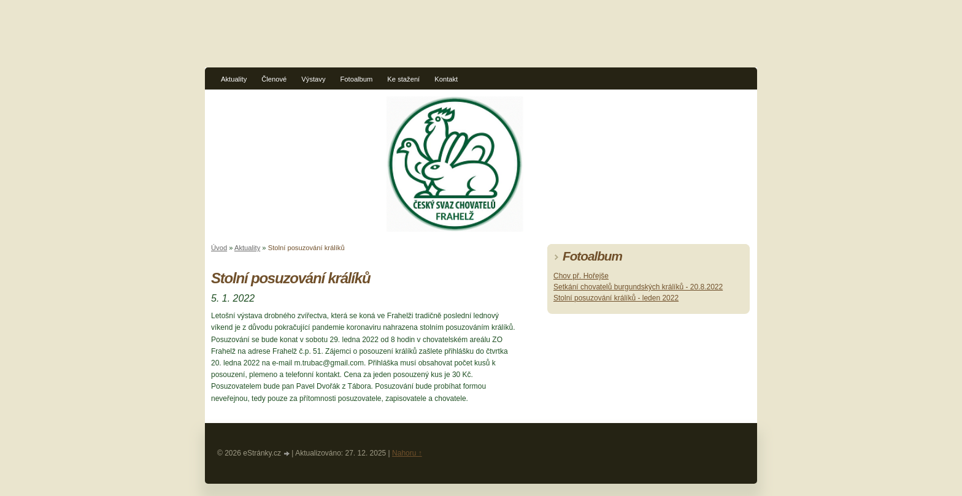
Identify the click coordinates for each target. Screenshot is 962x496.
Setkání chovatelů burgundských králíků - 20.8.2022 (638, 287)
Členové (274, 79)
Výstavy (313, 79)
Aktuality (234, 79)
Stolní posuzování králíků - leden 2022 (616, 298)
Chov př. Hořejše (581, 276)
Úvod (219, 247)
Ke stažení (403, 79)
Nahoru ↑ (407, 453)
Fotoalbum (357, 79)
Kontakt (446, 79)
